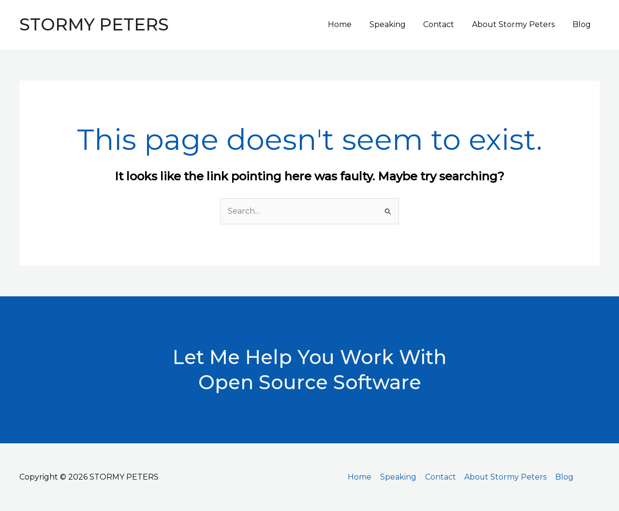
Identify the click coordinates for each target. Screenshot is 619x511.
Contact (444, 24)
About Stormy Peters (516, 24)
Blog (583, 24)
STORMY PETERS (94, 24)
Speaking (395, 24)
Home (350, 24)
